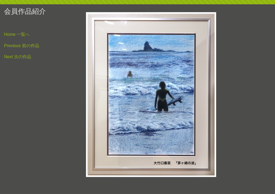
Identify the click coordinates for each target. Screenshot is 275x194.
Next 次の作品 (17, 57)
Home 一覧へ (17, 34)
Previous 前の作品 (21, 46)
